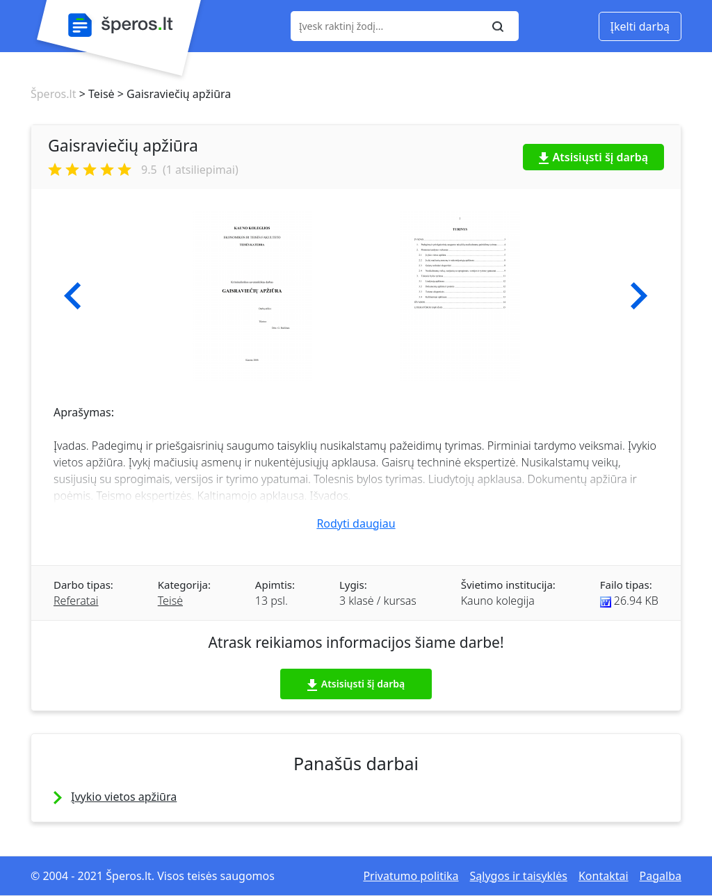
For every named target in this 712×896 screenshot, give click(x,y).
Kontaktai (603, 875)
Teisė (170, 600)
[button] (72, 296)
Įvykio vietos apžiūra (124, 796)
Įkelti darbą (640, 26)
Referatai (76, 600)
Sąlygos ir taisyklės (518, 875)
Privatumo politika (410, 875)
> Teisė (95, 93)
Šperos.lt (53, 93)
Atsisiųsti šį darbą (594, 157)
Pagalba (660, 875)
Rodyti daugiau (355, 523)
